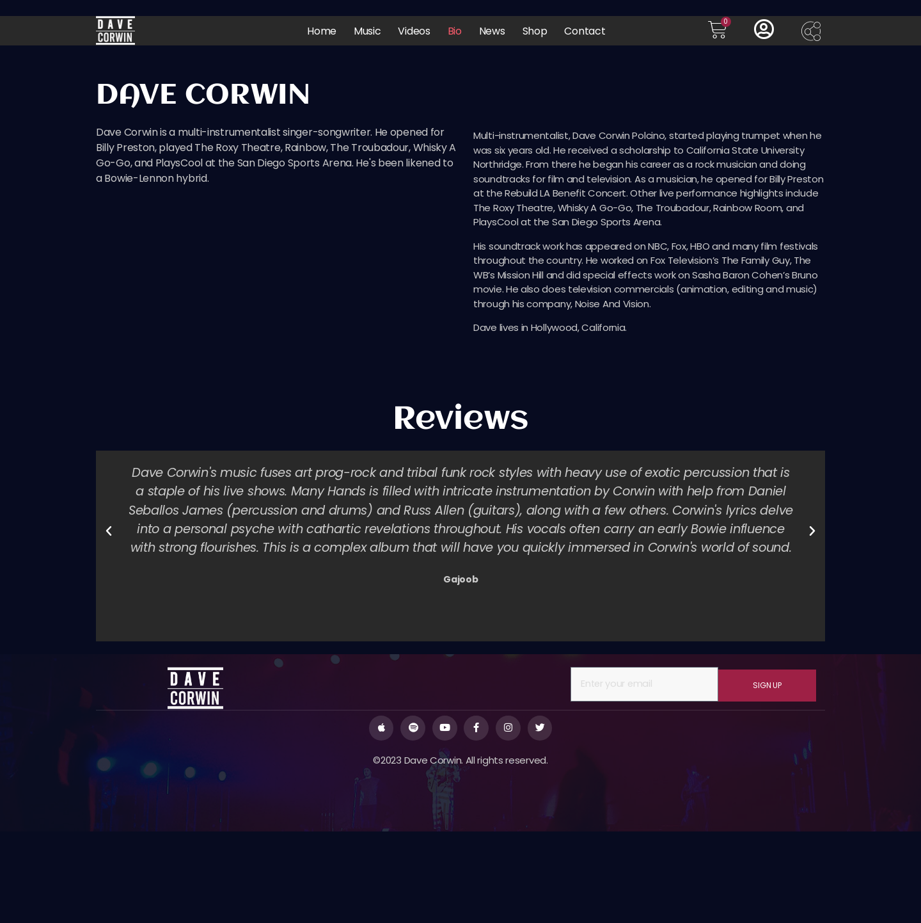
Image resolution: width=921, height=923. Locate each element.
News (492, 31)
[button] (108, 621)
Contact (584, 31)
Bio (455, 31)
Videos (414, 31)
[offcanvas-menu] (813, 32)
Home (321, 31)
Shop (535, 31)
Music (367, 31)
